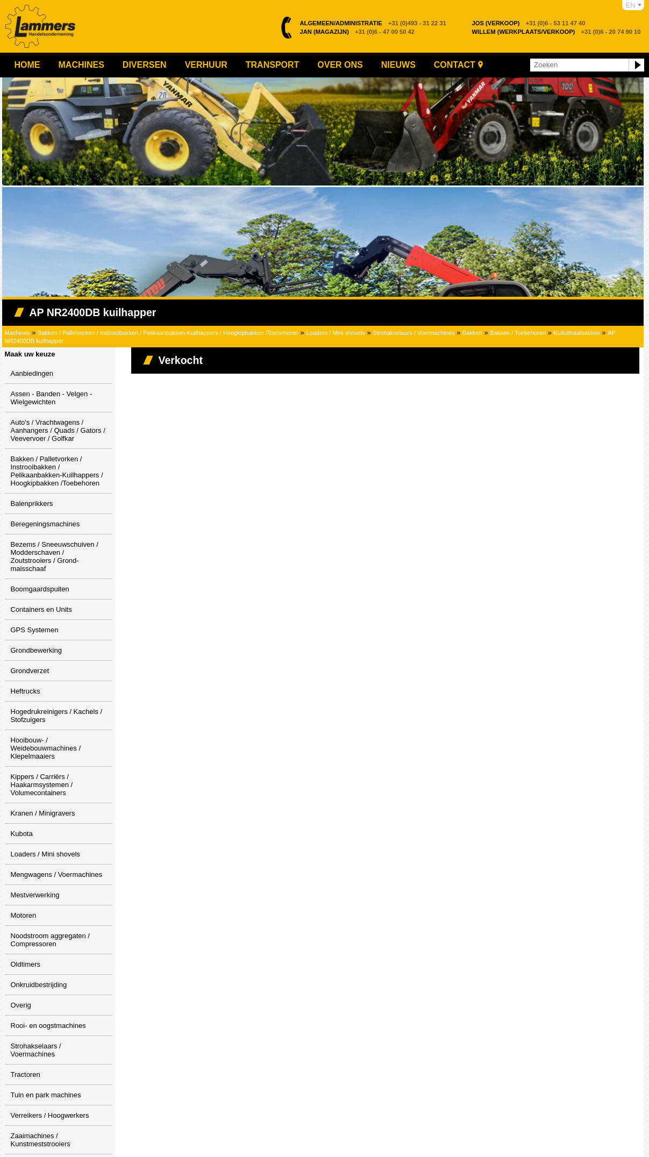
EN (631, 5)
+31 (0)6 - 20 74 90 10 (556, 31)
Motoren (24, 915)
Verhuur (206, 64)
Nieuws (398, 64)
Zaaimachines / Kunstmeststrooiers (40, 1140)
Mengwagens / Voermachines (57, 874)
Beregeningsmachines (45, 524)
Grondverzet (30, 671)
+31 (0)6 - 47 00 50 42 (357, 31)
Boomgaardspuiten (40, 589)
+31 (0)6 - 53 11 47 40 (529, 23)
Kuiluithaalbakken (576, 333)
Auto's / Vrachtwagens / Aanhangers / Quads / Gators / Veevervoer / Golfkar (58, 430)
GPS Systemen (35, 630)
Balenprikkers (32, 503)
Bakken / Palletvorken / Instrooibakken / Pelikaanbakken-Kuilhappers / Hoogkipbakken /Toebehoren (168, 333)
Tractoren (25, 1074)
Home (27, 64)
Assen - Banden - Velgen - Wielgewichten (51, 398)
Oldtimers (26, 964)
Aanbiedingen (32, 373)
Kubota (22, 834)
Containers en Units (41, 609)
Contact (454, 64)
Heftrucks (25, 691)
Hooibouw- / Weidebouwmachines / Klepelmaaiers (46, 748)
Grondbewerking (36, 650)
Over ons (339, 64)
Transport (272, 64)
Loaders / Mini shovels (335, 333)
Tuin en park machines (46, 1095)
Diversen (145, 64)
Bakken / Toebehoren (518, 333)
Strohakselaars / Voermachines (413, 333)
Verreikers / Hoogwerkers (50, 1115)
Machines (81, 64)
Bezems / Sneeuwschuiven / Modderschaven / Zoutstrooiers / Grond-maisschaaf (54, 556)
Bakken (472, 333)
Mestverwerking (35, 895)
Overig (21, 1005)
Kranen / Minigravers (43, 813)
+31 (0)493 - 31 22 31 (373, 23)
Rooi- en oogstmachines (48, 1026)
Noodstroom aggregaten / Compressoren (50, 940)
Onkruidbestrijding (39, 985)
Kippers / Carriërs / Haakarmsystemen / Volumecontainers (42, 785)
